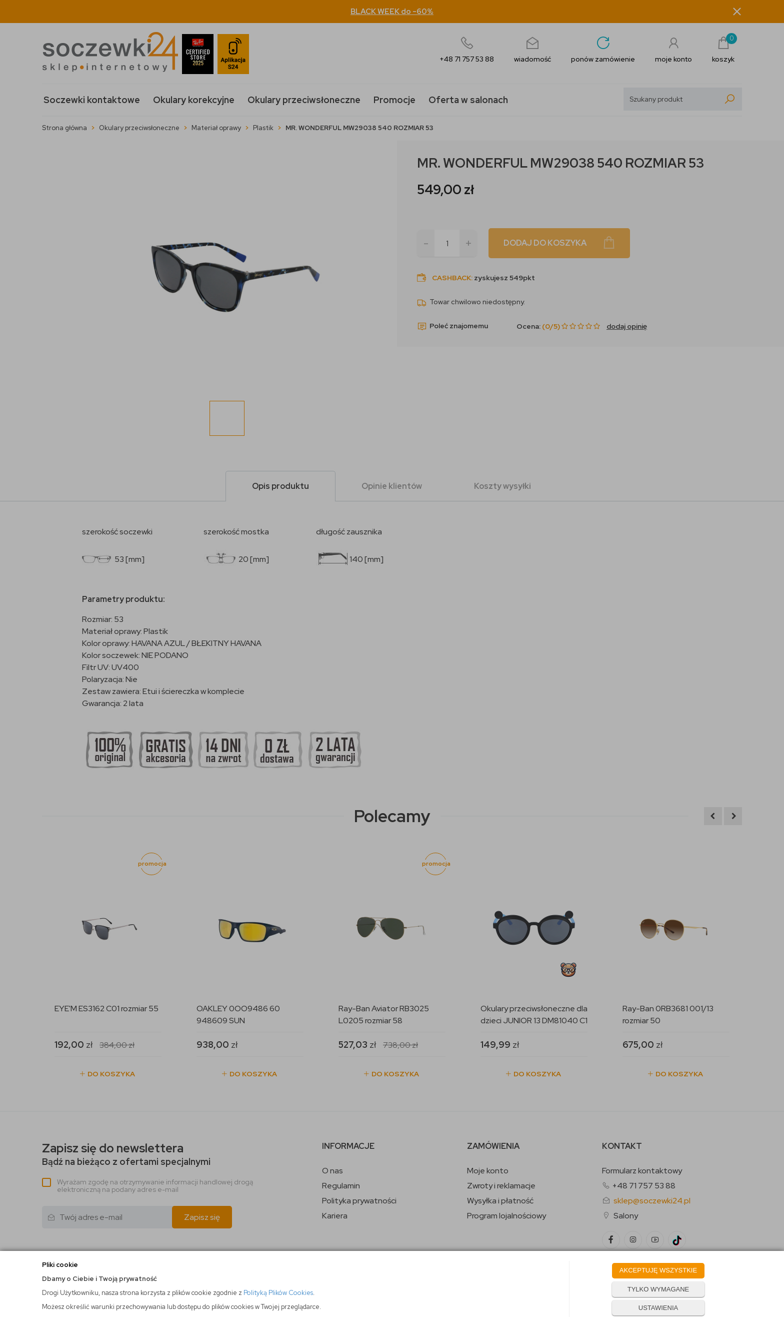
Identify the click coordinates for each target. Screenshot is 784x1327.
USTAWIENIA (658, 1307)
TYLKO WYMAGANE (659, 1289)
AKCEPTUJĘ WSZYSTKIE (658, 1270)
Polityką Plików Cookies (278, 1292)
